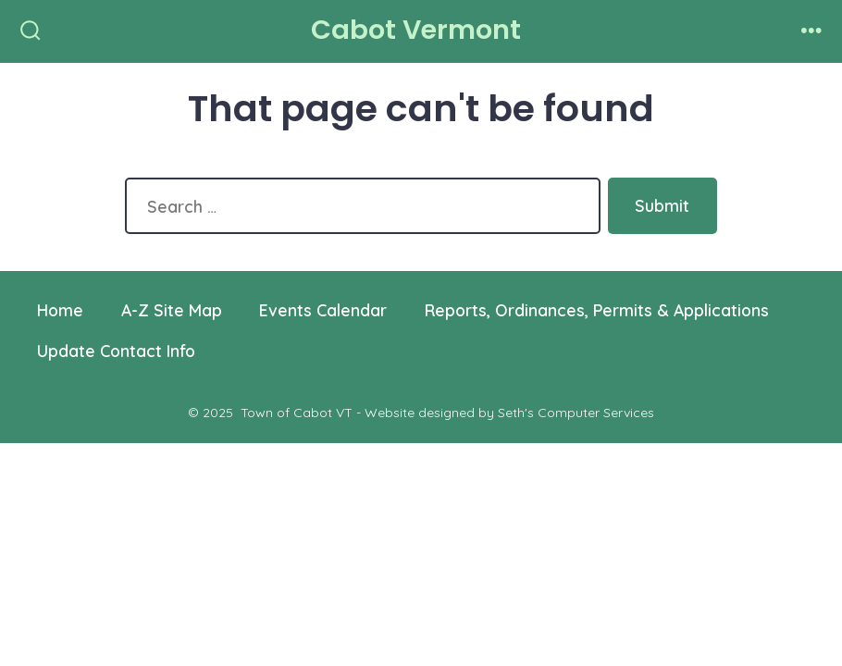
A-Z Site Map (171, 310)
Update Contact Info (116, 350)
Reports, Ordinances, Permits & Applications (597, 310)
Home (60, 310)
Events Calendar (323, 310)
